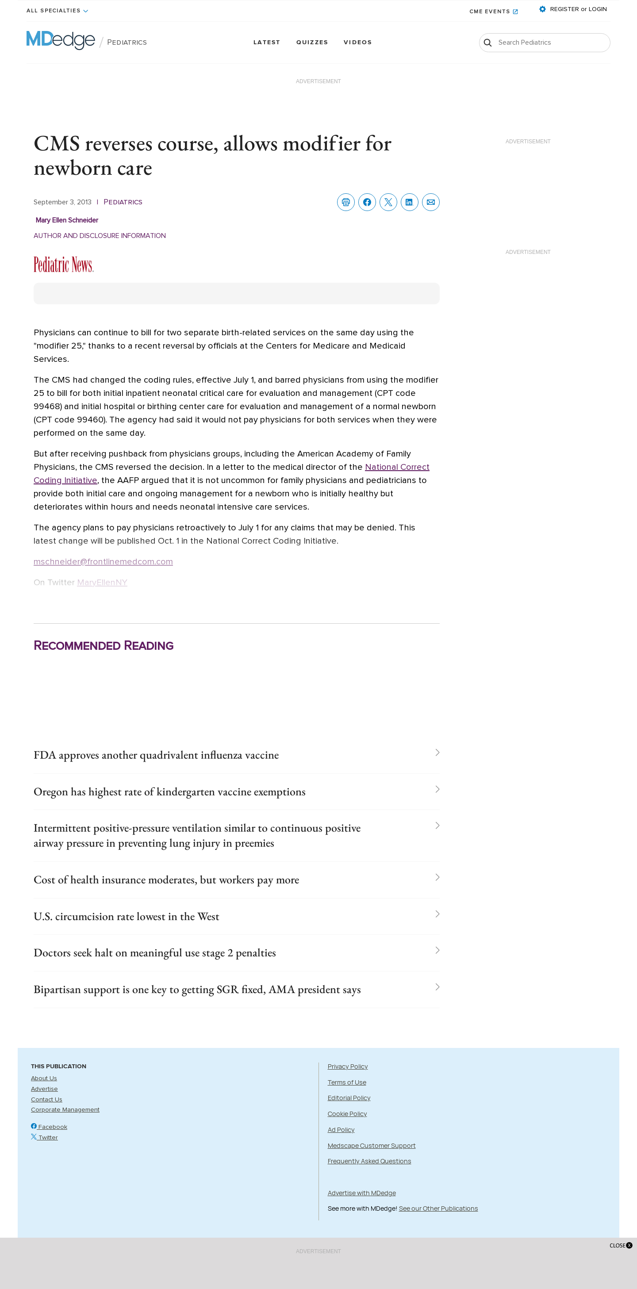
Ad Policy (341, 1129)
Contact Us (46, 1100)
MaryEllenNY (102, 582)
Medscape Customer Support (372, 1145)
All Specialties (54, 11)
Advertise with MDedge (362, 1193)
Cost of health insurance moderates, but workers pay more (166, 879)
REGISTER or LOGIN (578, 9)
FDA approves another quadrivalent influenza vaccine (156, 754)
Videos (358, 42)
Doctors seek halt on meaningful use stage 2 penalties (155, 952)
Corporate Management (65, 1110)
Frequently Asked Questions (369, 1161)
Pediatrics (127, 42)
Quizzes (312, 42)
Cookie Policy (347, 1113)
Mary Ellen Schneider (67, 220)
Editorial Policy (349, 1098)
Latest (266, 42)
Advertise (44, 1089)
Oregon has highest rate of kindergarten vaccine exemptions (170, 791)
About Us (44, 1078)
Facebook (49, 1127)
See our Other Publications (438, 1209)
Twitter (44, 1138)
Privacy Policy (348, 1066)
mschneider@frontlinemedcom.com (103, 561)
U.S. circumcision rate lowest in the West (126, 916)
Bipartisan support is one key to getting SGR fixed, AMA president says (197, 989)
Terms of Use (347, 1082)
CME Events (489, 12)
